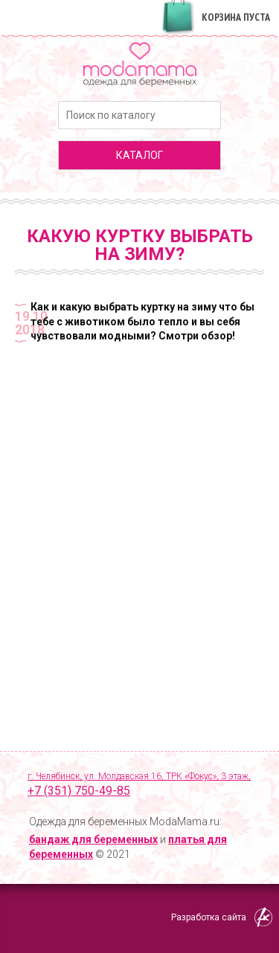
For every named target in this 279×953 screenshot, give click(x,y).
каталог (139, 155)
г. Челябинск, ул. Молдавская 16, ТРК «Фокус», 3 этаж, (145, 785)
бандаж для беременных (93, 839)
